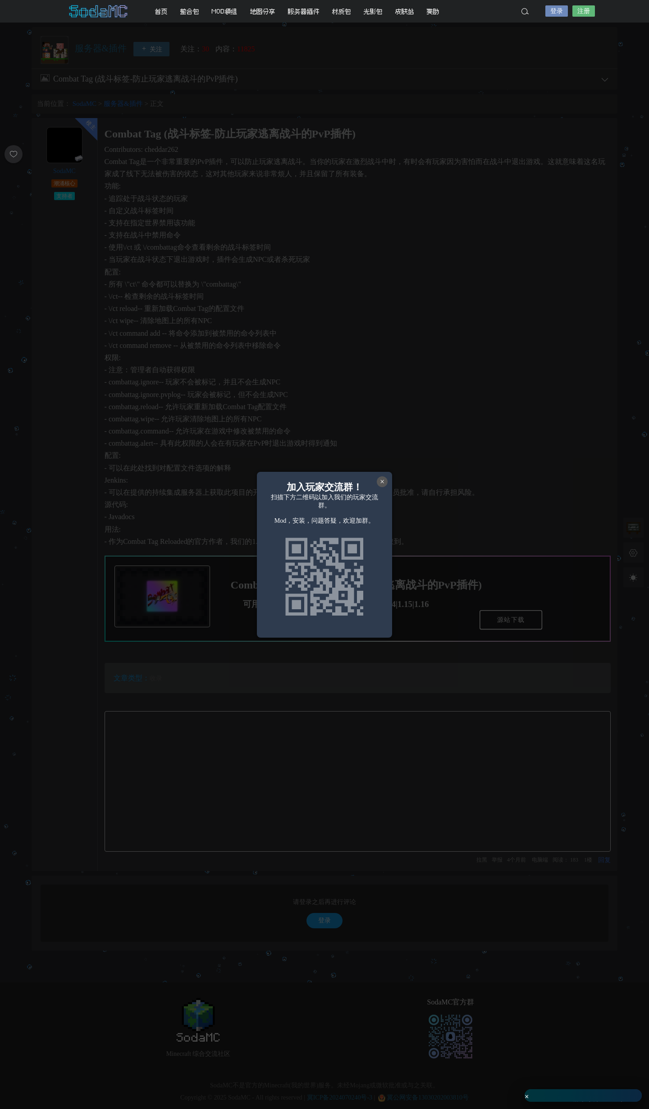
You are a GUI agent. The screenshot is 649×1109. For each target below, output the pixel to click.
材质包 (341, 11)
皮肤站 (404, 11)
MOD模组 (225, 11)
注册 (583, 11)
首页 (161, 11)
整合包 (189, 11)
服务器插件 (304, 11)
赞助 (433, 11)
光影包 (373, 11)
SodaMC (99, 11)
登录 (556, 11)
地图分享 (262, 11)
